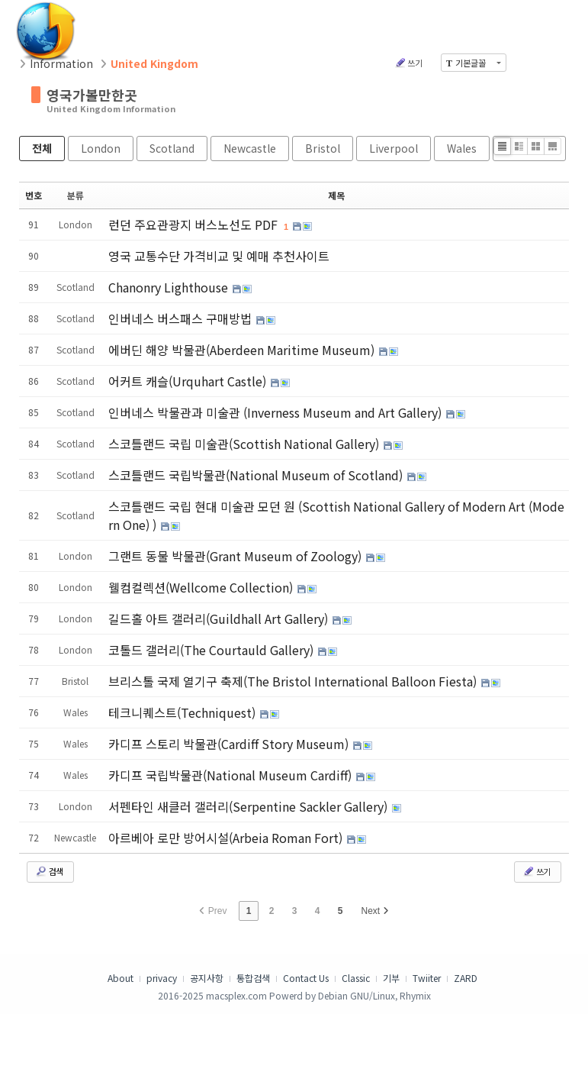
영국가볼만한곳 (92, 94)
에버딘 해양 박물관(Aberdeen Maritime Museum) (243, 350)
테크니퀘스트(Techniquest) (183, 712)
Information (61, 63)
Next (375, 911)
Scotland (171, 148)
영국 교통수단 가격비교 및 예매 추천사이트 (218, 256)
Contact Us (306, 977)
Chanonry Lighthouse (169, 287)
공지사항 (206, 977)
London (100, 148)
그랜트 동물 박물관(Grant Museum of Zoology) (236, 556)
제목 (336, 195)
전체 (42, 148)
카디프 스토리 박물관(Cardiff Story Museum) (230, 744)
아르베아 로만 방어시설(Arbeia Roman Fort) (226, 837)
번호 (33, 195)
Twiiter (427, 977)
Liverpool (393, 148)
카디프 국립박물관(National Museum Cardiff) (231, 775)
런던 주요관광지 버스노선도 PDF (194, 224)
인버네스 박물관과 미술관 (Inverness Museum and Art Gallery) (276, 412)
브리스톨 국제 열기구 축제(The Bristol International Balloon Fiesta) (294, 681)
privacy (161, 977)
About (120, 977)
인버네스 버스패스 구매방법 (181, 318)
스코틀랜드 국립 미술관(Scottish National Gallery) (245, 443)
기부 (391, 977)
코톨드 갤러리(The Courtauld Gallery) (212, 650)
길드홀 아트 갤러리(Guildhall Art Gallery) (219, 618)
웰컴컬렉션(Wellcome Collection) (202, 587)
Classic (356, 977)
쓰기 (408, 63)
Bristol (322, 148)
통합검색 (253, 977)
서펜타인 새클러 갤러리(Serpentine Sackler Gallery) (249, 806)
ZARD (465, 977)
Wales (462, 148)
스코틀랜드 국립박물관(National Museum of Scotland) (257, 475)
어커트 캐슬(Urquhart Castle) (188, 381)
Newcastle (249, 148)
